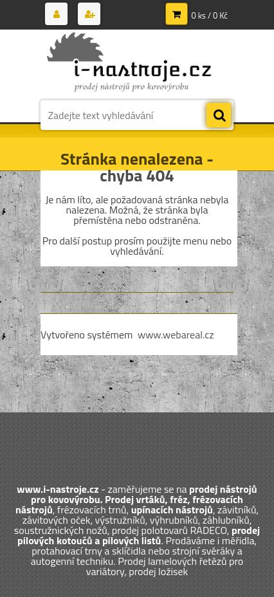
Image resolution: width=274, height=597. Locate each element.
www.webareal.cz (176, 334)
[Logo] (129, 63)
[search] (218, 116)
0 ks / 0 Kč (210, 15)
